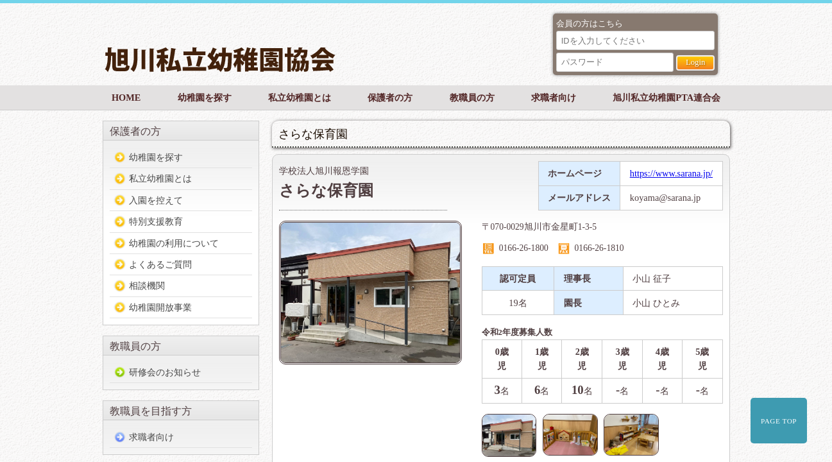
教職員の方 (472, 97)
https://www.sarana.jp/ (671, 173)
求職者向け (553, 97)
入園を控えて (156, 200)
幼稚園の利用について (174, 243)
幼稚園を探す (205, 97)
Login (696, 62)
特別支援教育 (156, 221)
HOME (126, 97)
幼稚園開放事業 (160, 307)
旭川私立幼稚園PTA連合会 (666, 97)
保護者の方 (390, 97)
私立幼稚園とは (299, 97)
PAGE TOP (779, 421)
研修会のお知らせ (165, 372)
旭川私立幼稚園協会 (322, 50)
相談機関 (147, 285)
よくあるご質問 (160, 264)
